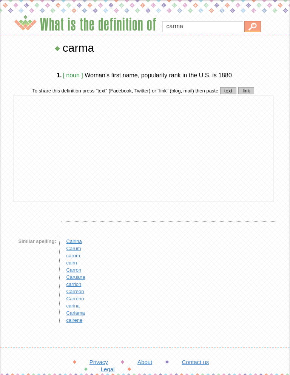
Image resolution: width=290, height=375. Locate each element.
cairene (74, 320)
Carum (73, 248)
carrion (74, 284)
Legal (108, 369)
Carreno (75, 298)
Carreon (75, 291)
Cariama (75, 313)
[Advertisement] (143, 148)
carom (73, 255)
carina (73, 306)
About (144, 362)
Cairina (74, 241)
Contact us (195, 362)
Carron (74, 270)
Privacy (98, 362)
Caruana (75, 277)
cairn (71, 263)
